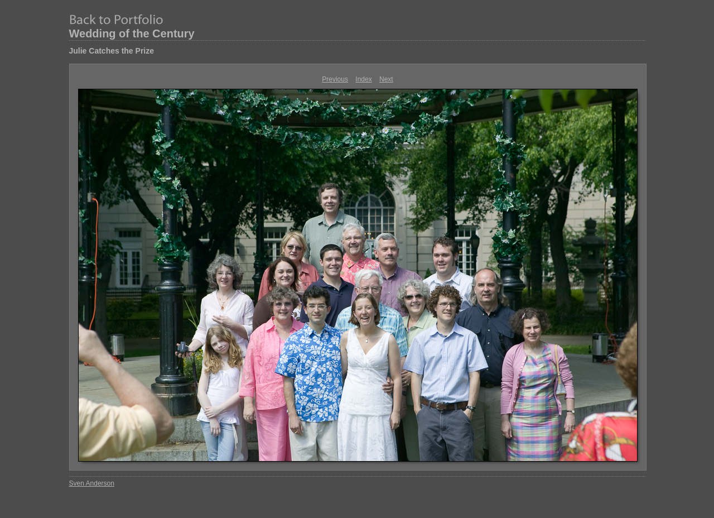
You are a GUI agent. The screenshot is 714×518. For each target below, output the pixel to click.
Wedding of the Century (132, 33)
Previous (335, 79)
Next (386, 79)
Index (363, 79)
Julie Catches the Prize (112, 50)
